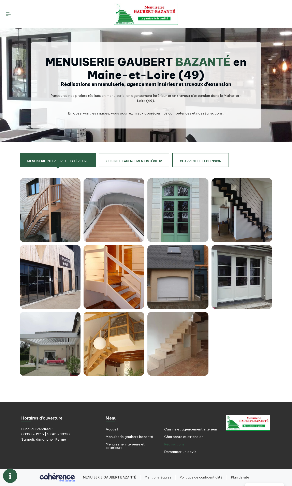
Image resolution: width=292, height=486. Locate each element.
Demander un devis (180, 452)
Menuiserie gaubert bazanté (129, 437)
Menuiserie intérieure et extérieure (125, 446)
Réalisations (174, 444)
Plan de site (240, 477)
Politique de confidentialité (201, 477)
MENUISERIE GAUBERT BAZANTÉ (109, 477)
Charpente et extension (184, 437)
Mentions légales (158, 477)
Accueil (112, 429)
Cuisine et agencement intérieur (190, 429)
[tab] (58, 160)
